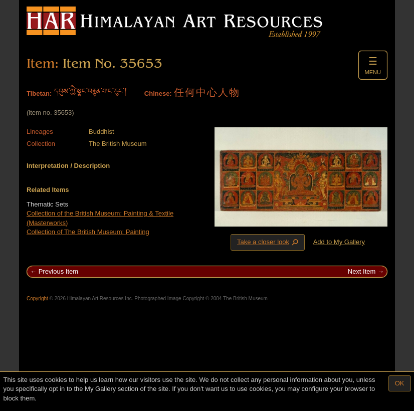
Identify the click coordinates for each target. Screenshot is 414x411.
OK (399, 383)
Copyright (37, 298)
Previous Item (58, 271)
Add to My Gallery (339, 242)
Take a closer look (268, 242)
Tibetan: (39, 93)
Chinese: (158, 93)
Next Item (362, 271)
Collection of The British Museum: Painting (88, 232)
